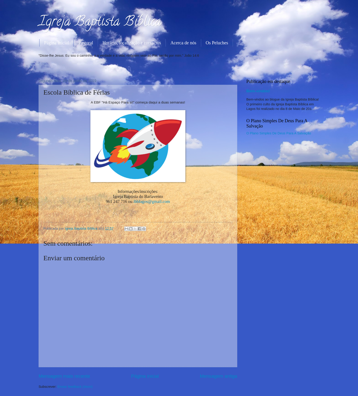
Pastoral (85, 42)
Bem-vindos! (258, 91)
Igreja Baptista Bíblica (100, 22)
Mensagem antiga (218, 376)
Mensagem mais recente (64, 376)
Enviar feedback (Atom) (75, 386)
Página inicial (56, 42)
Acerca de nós (183, 42)
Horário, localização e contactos (132, 42)
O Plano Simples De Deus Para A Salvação (278, 133)
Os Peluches (217, 42)
